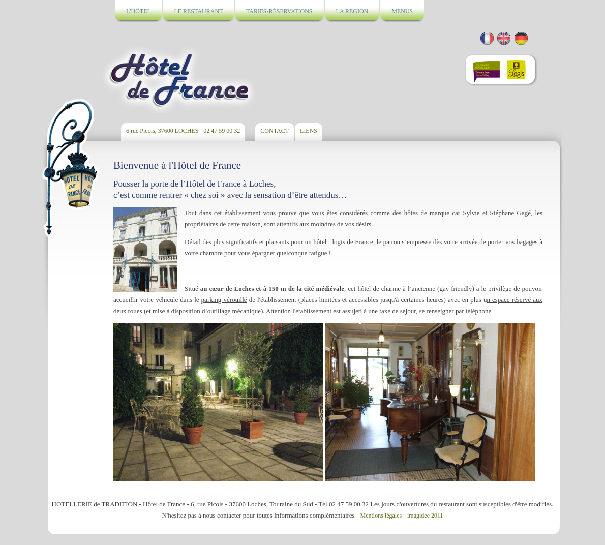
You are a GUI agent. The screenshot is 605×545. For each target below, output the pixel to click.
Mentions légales (381, 515)
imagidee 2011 (425, 515)
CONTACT (274, 130)
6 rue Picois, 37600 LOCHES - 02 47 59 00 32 (183, 130)
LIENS (308, 130)
